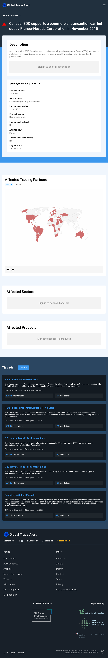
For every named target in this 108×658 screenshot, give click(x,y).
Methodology (10, 594)
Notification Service (13, 574)
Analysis (8, 569)
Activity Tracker (11, 563)
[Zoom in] (13, 269)
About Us (60, 558)
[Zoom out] (8, 269)
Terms (59, 579)
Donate (59, 563)
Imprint (59, 569)
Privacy (59, 584)
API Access (9, 584)
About (6, 653)
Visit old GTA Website (66, 589)
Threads (8, 579)
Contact (60, 574)
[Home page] (16, 5)
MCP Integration (11, 589)
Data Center (9, 558)
